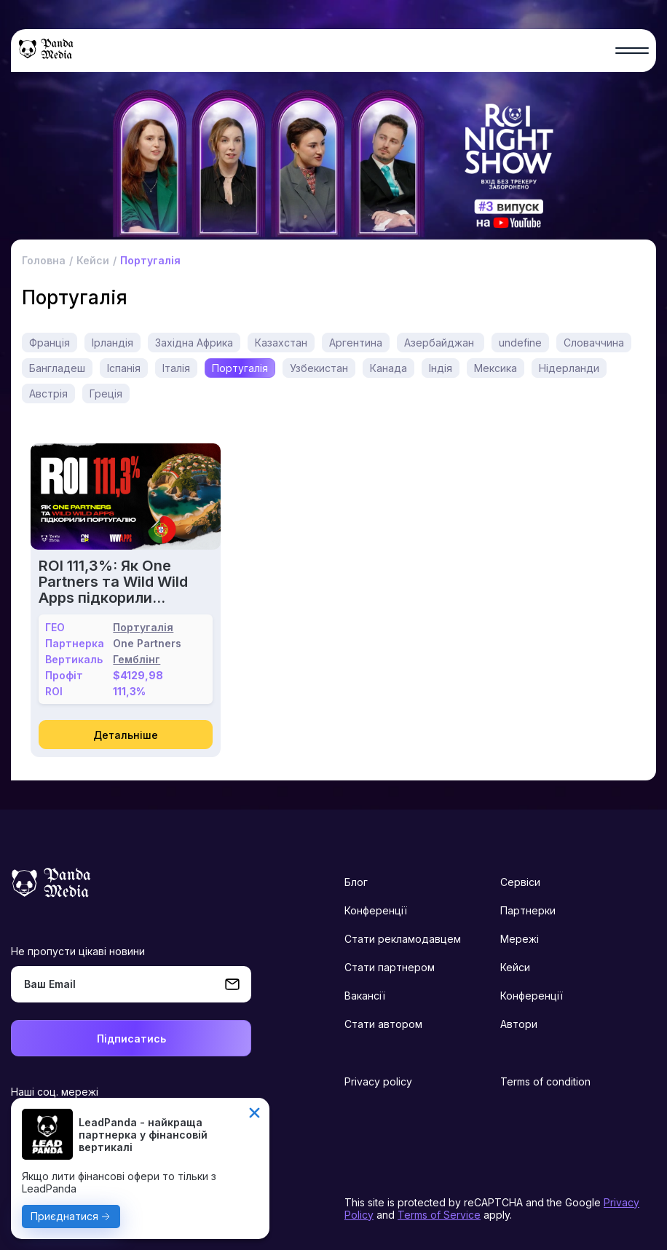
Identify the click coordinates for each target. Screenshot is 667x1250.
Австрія (48, 393)
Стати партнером (389, 967)
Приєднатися (64, 1216)
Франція (49, 342)
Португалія (240, 368)
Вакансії (364, 995)
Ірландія (112, 342)
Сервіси (520, 882)
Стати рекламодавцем (402, 939)
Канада (388, 368)
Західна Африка (194, 342)
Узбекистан (319, 368)
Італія (176, 368)
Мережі (519, 939)
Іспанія (124, 368)
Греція (106, 393)
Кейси (515, 967)
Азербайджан (440, 342)
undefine (520, 342)
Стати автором (383, 1024)
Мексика (495, 368)
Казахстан (281, 342)
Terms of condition (545, 1081)
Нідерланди (569, 368)
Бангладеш (57, 368)
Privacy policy (378, 1081)
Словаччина (594, 342)
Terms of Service (439, 1215)
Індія (440, 368)
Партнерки (528, 910)
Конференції (375, 910)
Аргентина (355, 342)
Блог (356, 882)
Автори (518, 1024)
